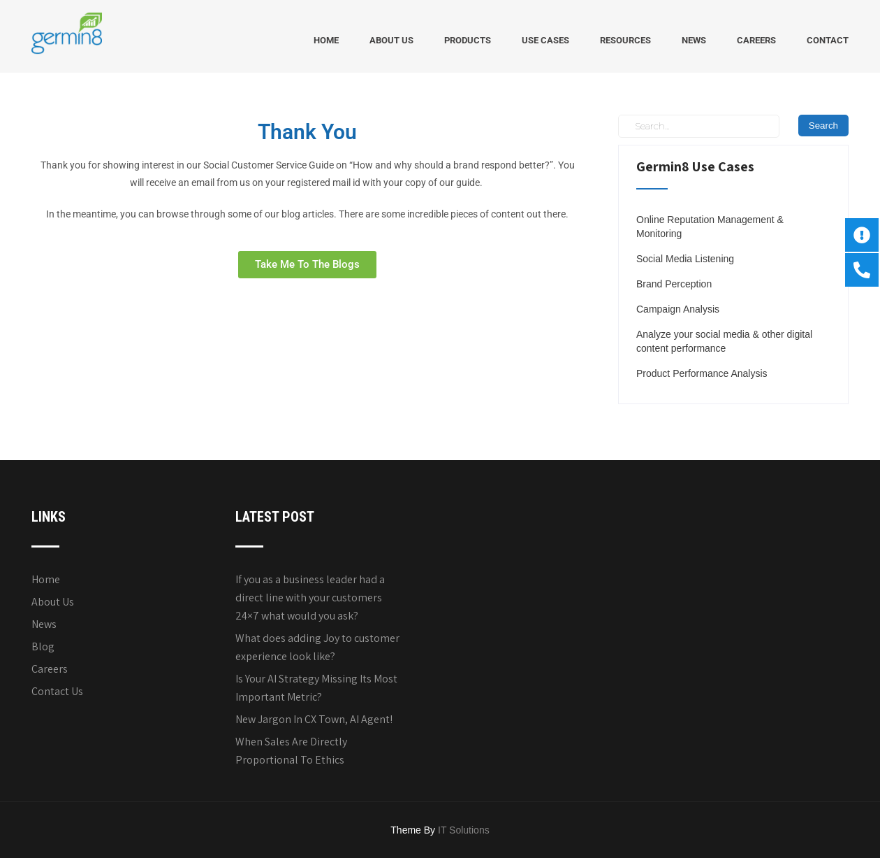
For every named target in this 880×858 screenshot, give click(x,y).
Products (467, 40)
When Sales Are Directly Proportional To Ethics (291, 750)
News (694, 40)
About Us (391, 40)
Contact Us (57, 691)
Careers (756, 40)
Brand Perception (674, 283)
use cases (545, 40)
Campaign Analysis (677, 309)
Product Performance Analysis (702, 373)
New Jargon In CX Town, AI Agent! (314, 719)
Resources (625, 40)
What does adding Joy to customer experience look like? (317, 647)
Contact (828, 40)
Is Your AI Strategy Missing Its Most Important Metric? (316, 687)
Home (326, 40)
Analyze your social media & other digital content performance (724, 341)
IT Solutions (464, 830)
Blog (42, 646)
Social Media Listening (685, 258)
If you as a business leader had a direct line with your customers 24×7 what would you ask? (310, 597)
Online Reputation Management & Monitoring (710, 226)
